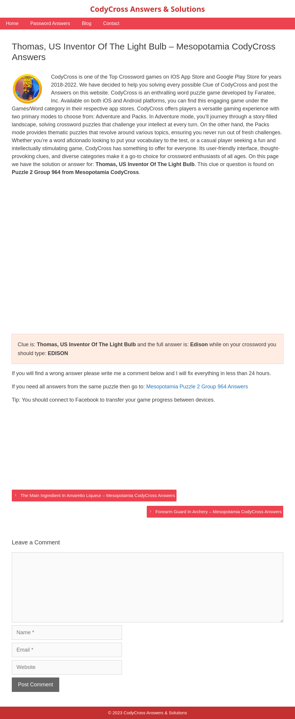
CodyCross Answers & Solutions (147, 9)
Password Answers (50, 23)
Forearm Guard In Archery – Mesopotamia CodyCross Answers (219, 511)
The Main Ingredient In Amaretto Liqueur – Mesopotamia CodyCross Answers (97, 495)
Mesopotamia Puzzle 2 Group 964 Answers (197, 387)
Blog (86, 23)
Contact (111, 23)
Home (12, 23)
